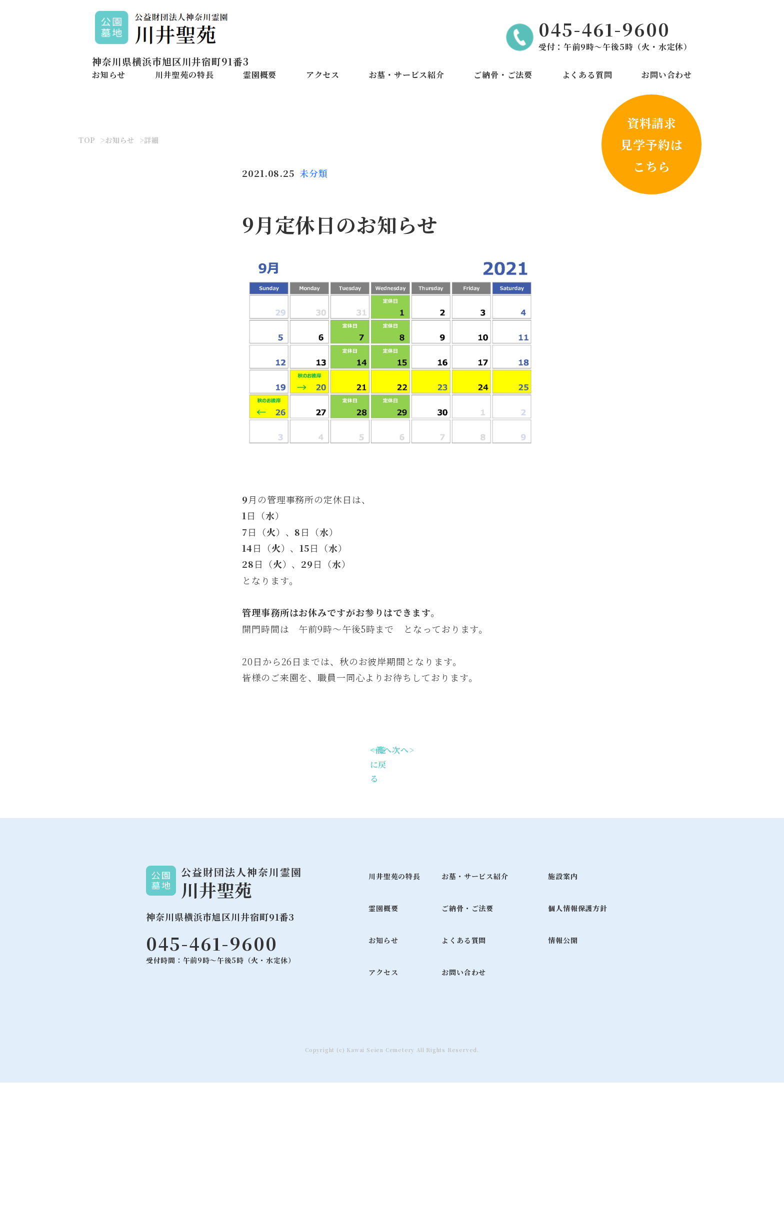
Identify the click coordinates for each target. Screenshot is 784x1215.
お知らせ (109, 74)
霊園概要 (259, 74)
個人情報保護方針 (577, 1041)
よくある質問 (587, 74)
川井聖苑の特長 (184, 74)
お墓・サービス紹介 (406, 74)
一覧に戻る (378, 897)
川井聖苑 (216, 1022)
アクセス (323, 74)
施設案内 (563, 1009)
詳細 (151, 273)
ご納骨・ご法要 (503, 74)
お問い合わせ (667, 74)
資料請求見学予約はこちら (651, 144)
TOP (87, 273)
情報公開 (563, 1073)
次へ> (403, 882)
